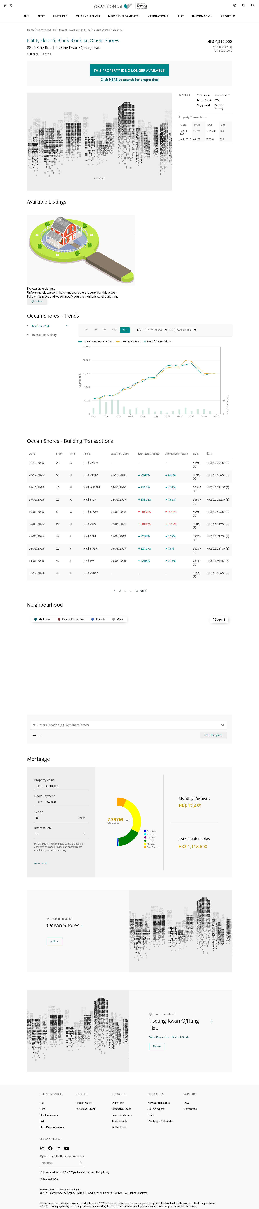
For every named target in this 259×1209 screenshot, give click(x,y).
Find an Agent (84, 1100)
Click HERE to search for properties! (130, 77)
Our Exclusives (49, 1112)
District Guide (181, 1034)
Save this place (213, 732)
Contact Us (190, 1106)
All (125, 327)
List (42, 1118)
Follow (54, 939)
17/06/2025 (36, 497)
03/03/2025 (36, 546)
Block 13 (118, 29)
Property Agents (122, 1112)
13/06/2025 (36, 509)
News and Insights (158, 1100)
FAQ (186, 1100)
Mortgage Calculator (160, 1118)
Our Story (118, 1100)
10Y (114, 327)
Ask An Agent (155, 1106)
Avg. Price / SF (40, 323)
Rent (42, 1106)
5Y (104, 327)
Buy (42, 1100)
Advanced (40, 860)
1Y (86, 327)
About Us (119, 1091)
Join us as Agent (85, 1106)
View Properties (159, 1034)
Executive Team (121, 1106)
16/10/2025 (36, 484)
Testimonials (119, 1118)
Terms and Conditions (69, 1187)
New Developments (52, 1124)
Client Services (51, 1091)
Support (190, 1091)
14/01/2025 (36, 558)
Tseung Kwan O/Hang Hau (74, 29)
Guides (151, 1112)
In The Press (119, 1124)
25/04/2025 (36, 533)
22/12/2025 (36, 472)
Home (30, 29)
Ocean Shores (101, 29)
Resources (155, 1091)
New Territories (46, 29)
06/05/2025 (36, 521)
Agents (81, 1091)
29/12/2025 (36, 460)
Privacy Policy (47, 1187)
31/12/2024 (36, 570)
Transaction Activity (44, 332)
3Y (95, 327)
